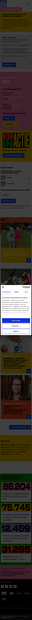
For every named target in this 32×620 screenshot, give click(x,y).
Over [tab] (26, 292)
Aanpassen (16, 326)
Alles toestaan (16, 320)
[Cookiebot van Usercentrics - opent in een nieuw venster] (23, 287)
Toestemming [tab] (6, 292)
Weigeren (16, 331)
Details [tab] (16, 292)
